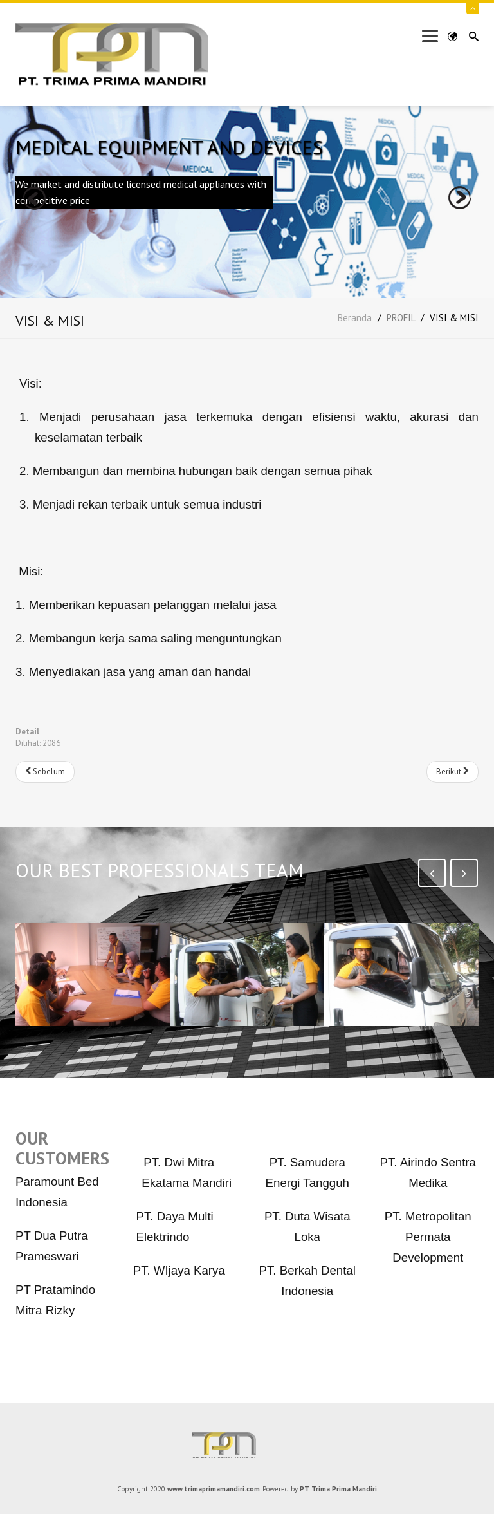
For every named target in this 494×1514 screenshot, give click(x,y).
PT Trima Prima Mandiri (247, 1445)
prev (34, 198)
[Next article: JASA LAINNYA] (452, 772)
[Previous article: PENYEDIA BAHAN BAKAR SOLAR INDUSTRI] (45, 772)
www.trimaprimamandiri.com (213, 1488)
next (459, 198)
